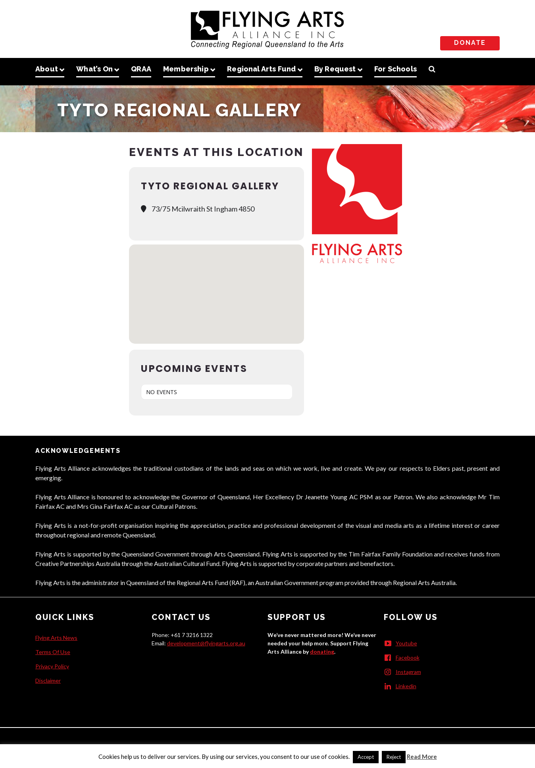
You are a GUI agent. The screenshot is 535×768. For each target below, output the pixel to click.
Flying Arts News (56, 637)
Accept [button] (366, 757)
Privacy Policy (52, 666)
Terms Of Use (52, 652)
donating (322, 651)
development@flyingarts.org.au (206, 643)
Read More (422, 756)
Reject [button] (394, 757)
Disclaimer (48, 680)
